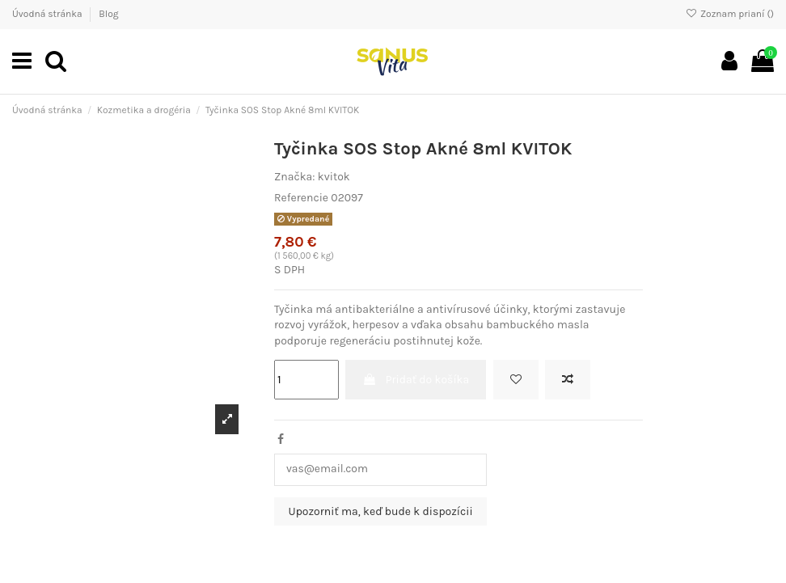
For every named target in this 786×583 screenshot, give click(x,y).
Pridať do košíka (415, 380)
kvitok (334, 177)
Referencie (301, 198)
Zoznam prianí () (730, 13)
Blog (108, 13)
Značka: (294, 177)
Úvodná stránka (48, 13)
